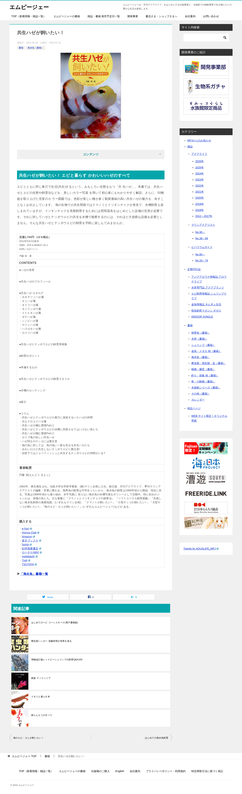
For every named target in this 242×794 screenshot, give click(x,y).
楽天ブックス (31, 540)
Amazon (28, 536)
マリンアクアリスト (203, 224)
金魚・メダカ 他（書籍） (206, 351)
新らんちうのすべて (41, 715)
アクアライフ (199, 153)
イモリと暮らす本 (40, 696)
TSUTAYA (29, 564)
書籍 (21, 48)
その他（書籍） (200, 393)
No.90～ (200, 232)
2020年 (199, 197)
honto (27, 544)
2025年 (199, 167)
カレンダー (198, 399)
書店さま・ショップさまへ (161, 16)
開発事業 (132, 16)
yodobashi (29, 556)
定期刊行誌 (194, 269)
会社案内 (190, 16)
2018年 (199, 210)
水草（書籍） (199, 338)
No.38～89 (201, 238)
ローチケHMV (32, 552)
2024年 (199, 173)
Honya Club (30, 532)
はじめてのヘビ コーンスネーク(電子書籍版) (54, 622)
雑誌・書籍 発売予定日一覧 (104, 16)
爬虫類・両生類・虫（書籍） (208, 363)
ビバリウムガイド (202, 247)
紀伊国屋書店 (31, 548)
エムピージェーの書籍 (67, 16)
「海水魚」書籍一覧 (34, 573)
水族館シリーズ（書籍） (205, 387)
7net (26, 560)
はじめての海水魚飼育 (156, 738)
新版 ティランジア (41, 678)
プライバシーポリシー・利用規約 (166, 771)
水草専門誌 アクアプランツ (207, 287)
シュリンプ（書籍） (203, 345)
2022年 (199, 185)
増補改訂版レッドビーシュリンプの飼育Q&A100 (56, 659)
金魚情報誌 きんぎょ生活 (206, 304)
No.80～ (200, 254)
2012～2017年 (203, 216)
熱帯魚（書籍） (200, 332)
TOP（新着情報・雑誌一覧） (28, 16)
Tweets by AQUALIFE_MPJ (200, 548)
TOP (24, 756)
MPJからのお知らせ (199, 140)
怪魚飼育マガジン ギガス (206, 310)
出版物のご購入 (100, 771)
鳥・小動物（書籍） (203, 381)
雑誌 (190, 146)
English (119, 771)
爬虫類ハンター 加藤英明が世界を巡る (51, 641)
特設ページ (194, 408)
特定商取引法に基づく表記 (207, 771)
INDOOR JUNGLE (202, 316)
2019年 (199, 203)
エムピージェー (29, 6)
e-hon (27, 528)
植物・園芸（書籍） (203, 369)
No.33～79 (201, 260)
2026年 (199, 161)
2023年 (199, 179)
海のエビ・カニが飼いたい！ (28, 738)
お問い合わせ (211, 16)
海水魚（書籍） (35, 48)
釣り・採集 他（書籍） (205, 375)
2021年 (199, 191)
